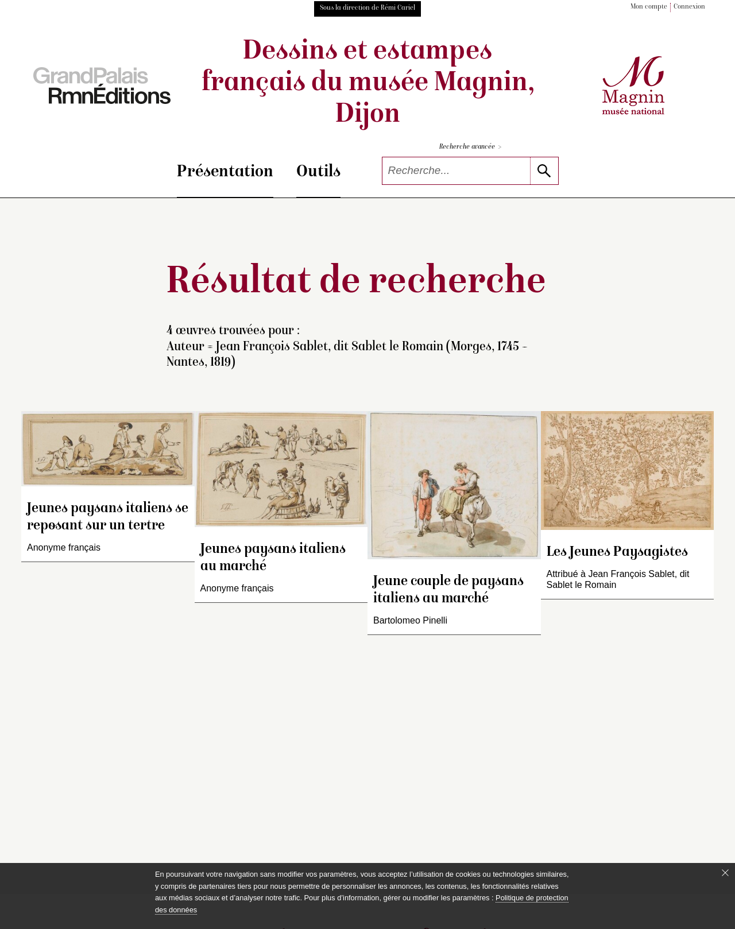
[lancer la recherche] (544, 170)
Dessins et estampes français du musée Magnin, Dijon (368, 84)
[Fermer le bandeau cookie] (725, 873)
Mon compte (648, 7)
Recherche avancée (470, 147)
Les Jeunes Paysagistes (617, 552)
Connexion (689, 7)
